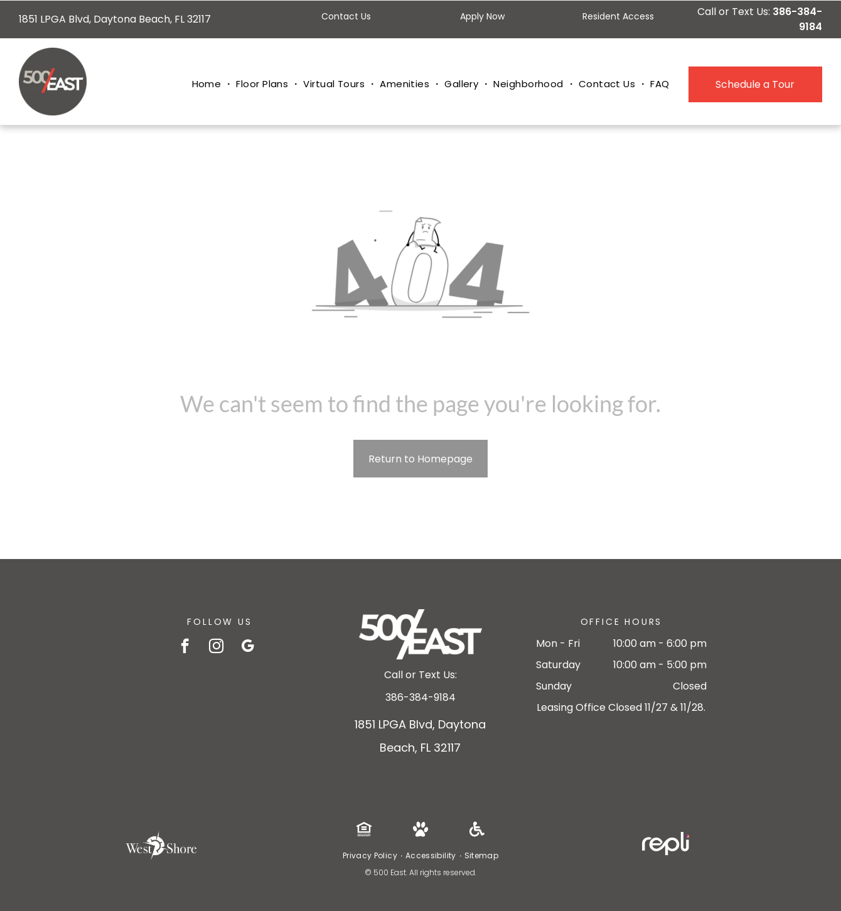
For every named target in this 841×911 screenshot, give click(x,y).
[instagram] (216, 647)
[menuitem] (208, 84)
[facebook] (185, 647)
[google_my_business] (248, 647)
